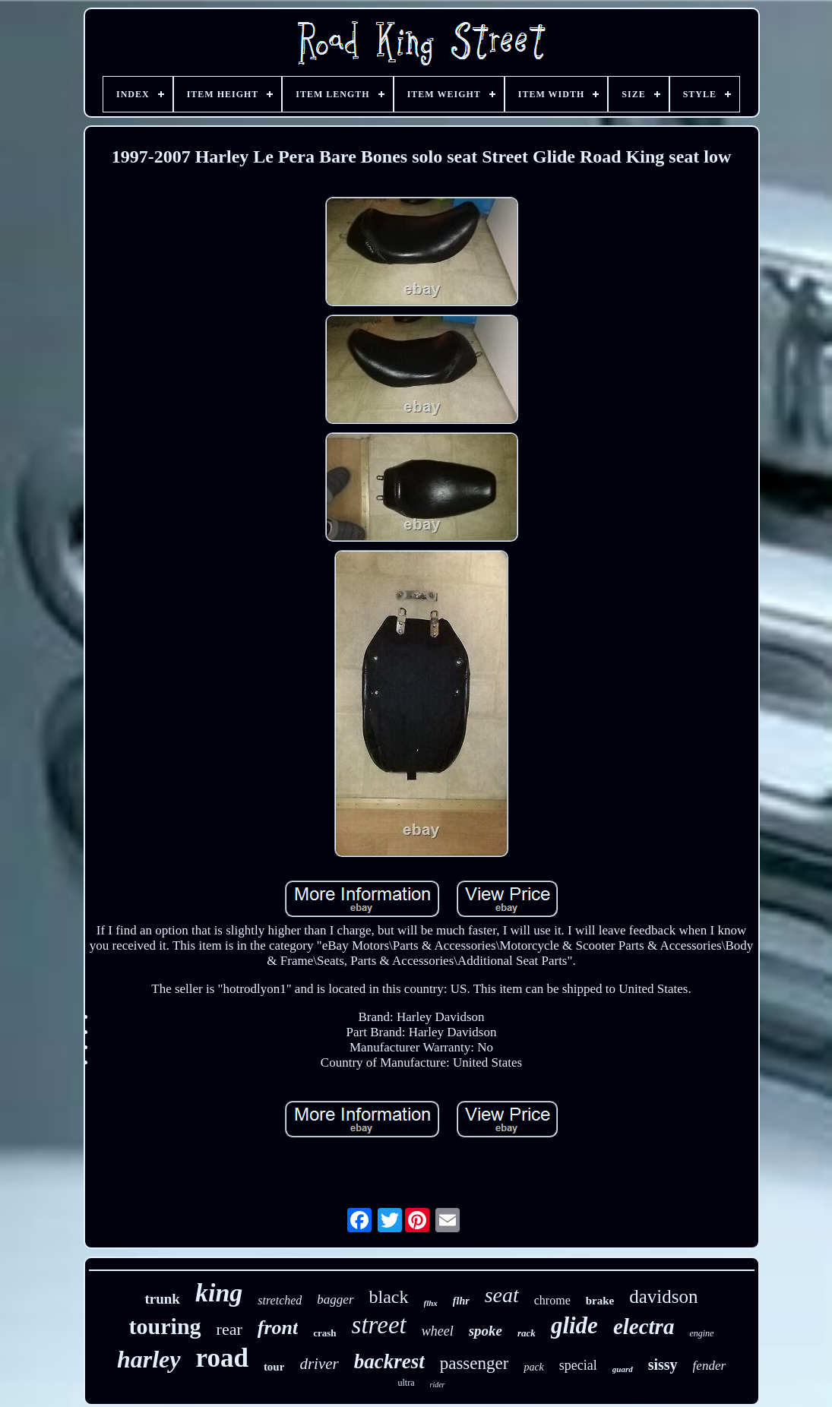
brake (600, 1301)
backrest (389, 1361)
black (389, 1297)
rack (526, 1333)
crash (324, 1333)
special (578, 1365)
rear (229, 1329)
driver (318, 1364)
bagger (335, 1299)
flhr (461, 1301)
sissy (663, 1364)
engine (701, 1333)
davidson (663, 1296)
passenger (474, 1363)
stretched (280, 1300)
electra (644, 1326)
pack (533, 1367)
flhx (431, 1302)
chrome (552, 1300)
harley (149, 1359)
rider (437, 1384)
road (222, 1358)
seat (502, 1295)
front (278, 1328)
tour (274, 1367)
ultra (406, 1382)
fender (709, 1365)
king (218, 1293)
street (379, 1325)
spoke (485, 1331)
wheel (438, 1331)
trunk (161, 1299)
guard (622, 1369)
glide (574, 1325)
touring (165, 1326)
